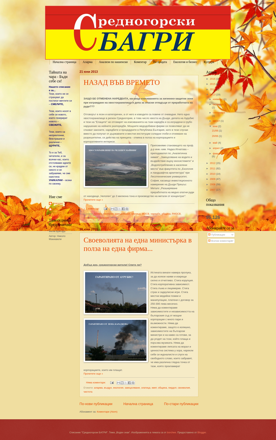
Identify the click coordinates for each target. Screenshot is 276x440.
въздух (108, 387)
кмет (154, 387)
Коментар (140, 62)
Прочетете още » (93, 199)
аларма (98, 387)
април (216, 148)
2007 (213, 189)
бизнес (98, 213)
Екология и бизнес (185, 62)
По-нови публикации (96, 404)
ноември (218, 99)
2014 (213, 89)
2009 (213, 179)
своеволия (184, 387)
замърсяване (122, 213)
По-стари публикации (181, 404)
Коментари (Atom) (107, 411)
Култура (209, 62)
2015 (213, 84)
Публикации (216, 234)
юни (215, 126)
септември (219, 112)
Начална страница (64, 62)
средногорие (91, 217)
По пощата (160, 62)
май (215, 142)
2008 (213, 184)
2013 (213, 94)
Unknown (58, 203)
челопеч (104, 217)
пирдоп (172, 387)
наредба (155, 213)
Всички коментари (220, 240)
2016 (213, 78)
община (166, 213)
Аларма (88, 62)
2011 (213, 168)
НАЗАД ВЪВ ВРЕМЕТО (122, 82)
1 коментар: (93, 208)
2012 (213, 163)
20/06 (215, 136)
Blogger (202, 432)
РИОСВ (176, 213)
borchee (171, 432)
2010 (213, 173)
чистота (88, 391)
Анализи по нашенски (113, 62)
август (217, 120)
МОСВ (145, 213)
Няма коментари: (96, 382)
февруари (218, 153)
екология (108, 213)
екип (55, 209)
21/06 (215, 130)
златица (135, 213)
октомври (218, 104)
